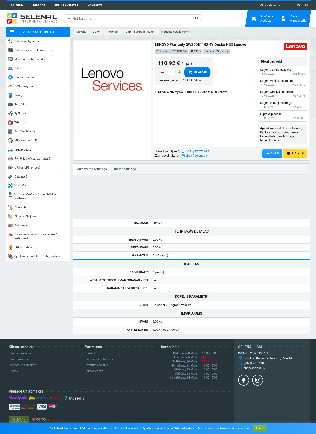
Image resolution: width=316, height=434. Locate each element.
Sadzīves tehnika (21, 131)
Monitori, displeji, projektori (28, 59)
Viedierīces (18, 185)
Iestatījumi (269, 5)
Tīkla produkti (19, 149)
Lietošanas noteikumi (99, 359)
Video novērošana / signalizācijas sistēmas (32, 196)
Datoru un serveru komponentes (31, 50)
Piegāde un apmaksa (22, 365)
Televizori (17, 122)
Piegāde (39, 5)
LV (298, 5)
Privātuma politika (96, 365)
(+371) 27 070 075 (197, 151)
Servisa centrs (66, 5)
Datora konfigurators (24, 41)
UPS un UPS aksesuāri (25, 167)
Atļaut (259, 428)
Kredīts (13, 371)
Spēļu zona (18, 113)
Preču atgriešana (20, 353)
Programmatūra (21, 77)
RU (306, 5)
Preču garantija (18, 359)
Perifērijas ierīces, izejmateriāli (30, 158)
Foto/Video (18, 104)
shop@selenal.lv (196, 155)
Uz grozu (197, 72)
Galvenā (17, 5)
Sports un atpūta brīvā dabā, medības (34, 256)
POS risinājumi (20, 86)
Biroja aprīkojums (22, 216)
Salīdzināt (295, 153)
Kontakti (95, 5)
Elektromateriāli (21, 247)
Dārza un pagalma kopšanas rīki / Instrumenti (32, 236)
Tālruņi (15, 95)
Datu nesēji (18, 176)
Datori (15, 68)
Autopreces (18, 225)
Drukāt (272, 153)
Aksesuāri (17, 207)
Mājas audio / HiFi (22, 140)
